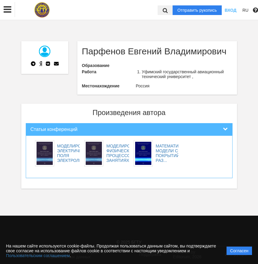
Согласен (239, 250)
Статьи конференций (54, 129)
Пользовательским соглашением (38, 255)
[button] (7, 9)
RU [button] (245, 10)
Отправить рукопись (197, 10)
